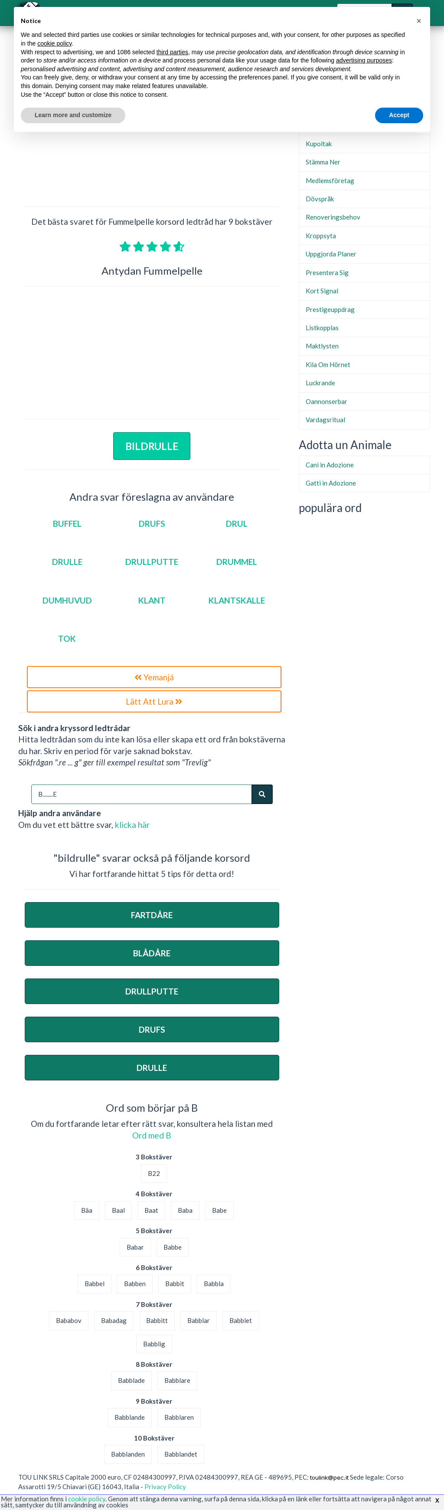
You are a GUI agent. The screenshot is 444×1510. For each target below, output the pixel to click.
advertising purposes (364, 60)
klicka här (132, 825)
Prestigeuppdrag (330, 309)
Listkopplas (322, 328)
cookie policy (86, 1499)
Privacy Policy (165, 1486)
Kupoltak (319, 144)
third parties (172, 52)
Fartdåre (152, 915)
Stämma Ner (323, 162)
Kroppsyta (321, 236)
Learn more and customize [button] (73, 115)
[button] (419, 21)
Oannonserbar (326, 401)
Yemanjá (154, 677)
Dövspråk (320, 199)
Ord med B (151, 1135)
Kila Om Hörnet (328, 364)
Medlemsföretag (330, 180)
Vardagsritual (325, 419)
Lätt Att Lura (154, 701)
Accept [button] (399, 115)
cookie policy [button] (54, 43)
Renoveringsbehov (333, 217)
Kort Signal (322, 291)
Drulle (152, 1068)
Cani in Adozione (330, 465)
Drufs (152, 1029)
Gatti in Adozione (331, 483)
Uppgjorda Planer (331, 254)
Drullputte (151, 991)
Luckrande (320, 383)
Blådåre (151, 953)
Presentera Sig (327, 272)
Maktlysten (322, 346)
